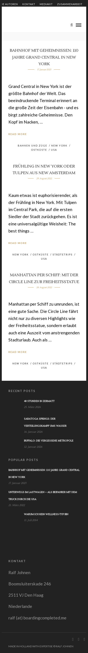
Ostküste (39, 149)
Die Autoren (9, 4)
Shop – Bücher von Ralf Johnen (23, 11)
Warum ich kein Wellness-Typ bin (46, 514)
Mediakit (46, 4)
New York (59, 145)
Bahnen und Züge (32, 145)
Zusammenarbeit (69, 4)
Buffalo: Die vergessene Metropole (48, 440)
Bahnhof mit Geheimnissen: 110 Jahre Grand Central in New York (44, 57)
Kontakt (28, 4)
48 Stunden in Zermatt (39, 401)
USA (54, 149)
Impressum (59, 11)
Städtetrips (62, 254)
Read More (17, 134)
